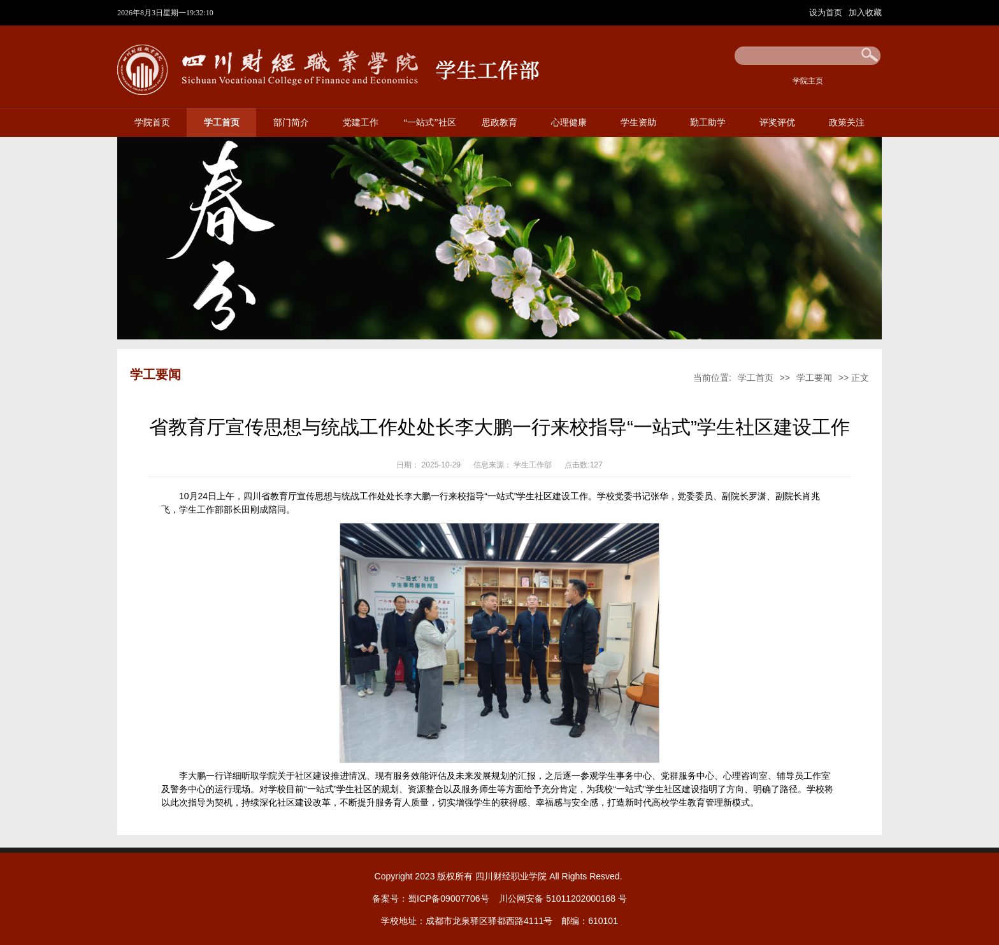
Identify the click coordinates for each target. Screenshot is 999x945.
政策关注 (847, 122)
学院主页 (808, 80)
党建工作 (360, 122)
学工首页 (222, 122)
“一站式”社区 (429, 122)
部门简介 (291, 122)
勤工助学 (708, 122)
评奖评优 (777, 122)
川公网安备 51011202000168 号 (563, 898)
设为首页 (827, 12)
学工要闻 (814, 378)
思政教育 (499, 122)
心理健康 (569, 122)
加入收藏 (865, 12)
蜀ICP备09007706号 (448, 898)
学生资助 (638, 122)
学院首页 (152, 122)
